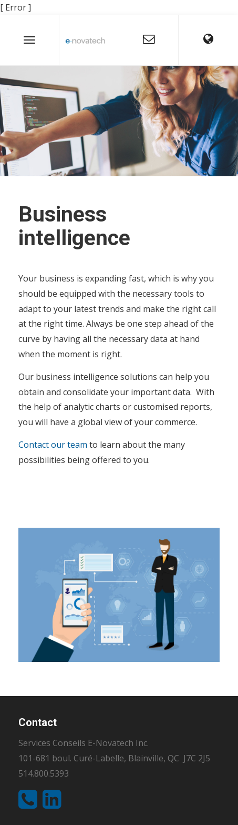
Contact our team (52, 444)
